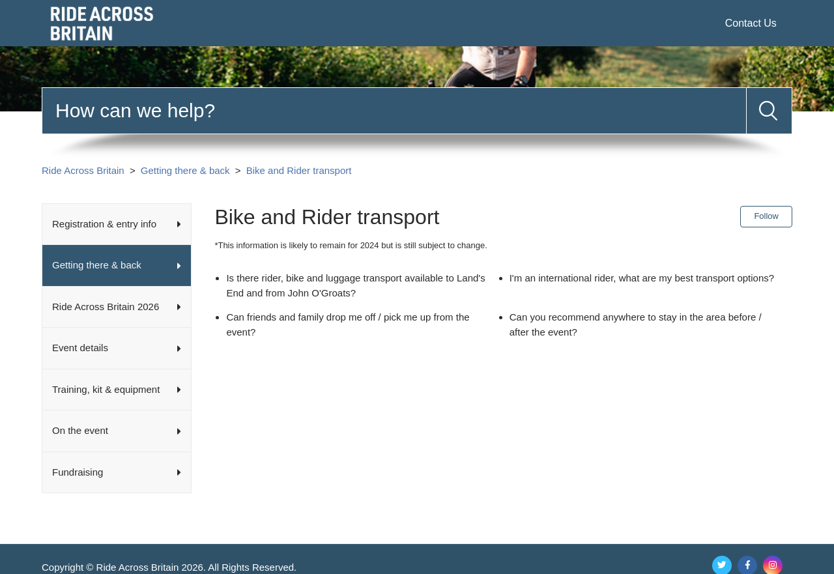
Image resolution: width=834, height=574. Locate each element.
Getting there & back (185, 170)
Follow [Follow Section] (766, 216)
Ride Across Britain (83, 170)
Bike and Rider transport (299, 170)
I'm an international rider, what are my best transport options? (642, 277)
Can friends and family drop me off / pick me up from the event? (347, 324)
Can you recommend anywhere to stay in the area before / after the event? (636, 324)
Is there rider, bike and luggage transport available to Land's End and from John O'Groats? (355, 285)
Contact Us (751, 23)
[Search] (394, 111)
